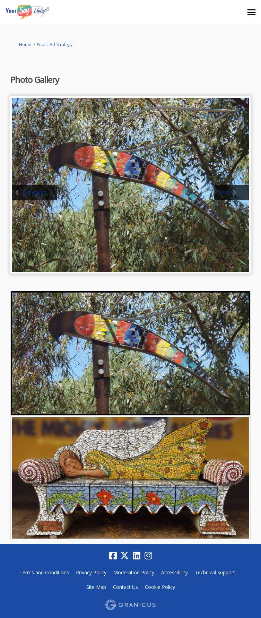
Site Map (96, 587)
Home (25, 44)
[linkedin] (136, 555)
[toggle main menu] (251, 12)
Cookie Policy (160, 587)
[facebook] (113, 555)
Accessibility (174, 572)
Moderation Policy (133, 572)
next (223, 192)
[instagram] (148, 555)
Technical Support (215, 572)
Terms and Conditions (44, 572)
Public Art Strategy (54, 44)
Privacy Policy (91, 572)
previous (34, 192)
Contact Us (125, 587)
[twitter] (125, 555)
